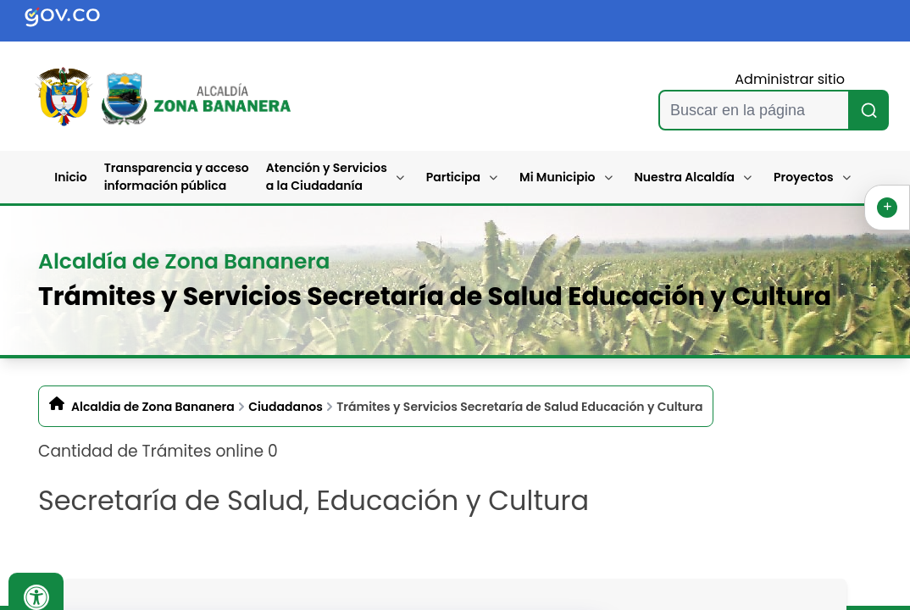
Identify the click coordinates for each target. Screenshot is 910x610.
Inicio (70, 177)
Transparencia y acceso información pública (176, 176)
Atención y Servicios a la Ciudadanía (326, 176)
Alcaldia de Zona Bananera (153, 406)
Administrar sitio (790, 79)
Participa (453, 177)
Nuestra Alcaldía (685, 177)
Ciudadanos (285, 406)
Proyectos (804, 177)
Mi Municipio (557, 177)
